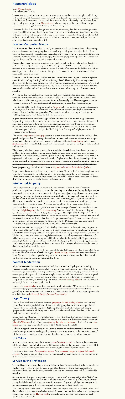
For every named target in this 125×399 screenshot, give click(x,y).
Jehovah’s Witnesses (21, 322)
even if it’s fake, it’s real (62, 342)
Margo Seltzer (47, 23)
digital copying (29, 210)
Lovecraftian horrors (45, 351)
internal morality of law (70, 279)
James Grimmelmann (21, 8)
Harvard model (42, 393)
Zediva (72, 252)
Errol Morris (17, 143)
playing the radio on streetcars (61, 322)
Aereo (57, 252)
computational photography (35, 135)
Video (87, 167)
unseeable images (67, 351)
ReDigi (64, 252)
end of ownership (48, 210)
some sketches (30, 286)
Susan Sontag (77, 141)
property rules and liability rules (66, 302)
